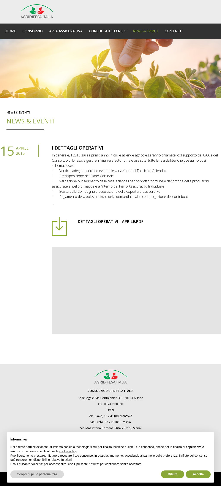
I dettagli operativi (77, 147)
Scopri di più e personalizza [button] (37, 474)
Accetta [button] (198, 474)
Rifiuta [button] (172, 474)
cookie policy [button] (67, 451)
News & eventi (18, 112)
